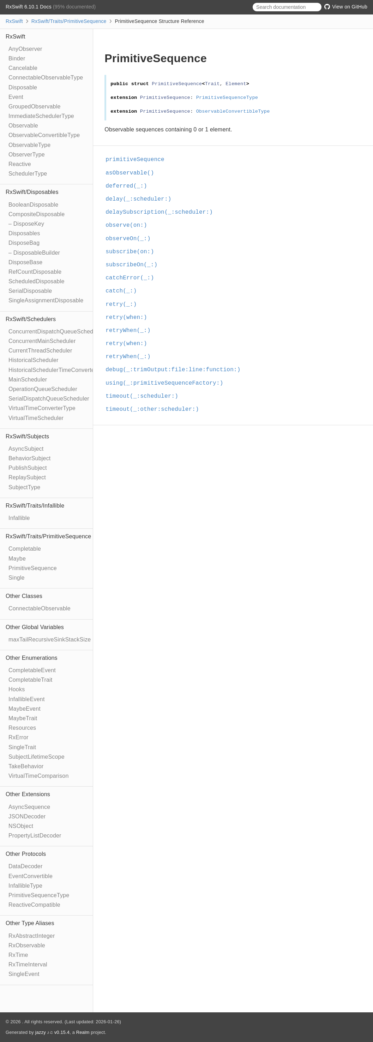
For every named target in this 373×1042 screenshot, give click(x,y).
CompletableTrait (30, 680)
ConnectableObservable (39, 608)
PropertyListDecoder (34, 836)
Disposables (24, 233)
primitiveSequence (138, 159)
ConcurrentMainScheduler (42, 341)
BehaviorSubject (29, 458)
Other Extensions (28, 794)
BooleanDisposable (33, 205)
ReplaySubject (27, 477)
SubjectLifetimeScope (36, 757)
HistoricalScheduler (33, 360)
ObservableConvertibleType (44, 135)
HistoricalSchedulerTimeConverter (52, 370)
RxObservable (26, 945)
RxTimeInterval (27, 964)
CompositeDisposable (36, 214)
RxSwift (14, 21)
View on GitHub (345, 7)
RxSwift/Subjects (27, 436)
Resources (22, 728)
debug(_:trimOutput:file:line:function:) (176, 370)
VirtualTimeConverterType (42, 408)
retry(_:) (124, 304)
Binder (16, 58)
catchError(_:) (133, 278)
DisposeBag (24, 243)
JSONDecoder (27, 816)
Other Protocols (26, 854)
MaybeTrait (22, 718)
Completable (24, 549)
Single (16, 578)
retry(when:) (129, 317)
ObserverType (26, 155)
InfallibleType (25, 886)
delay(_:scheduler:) (141, 199)
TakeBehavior (25, 766)
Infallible (19, 518)
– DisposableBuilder (34, 253)
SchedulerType (27, 174)
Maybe (17, 559)
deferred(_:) (129, 186)
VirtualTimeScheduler (36, 418)
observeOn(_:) (131, 239)
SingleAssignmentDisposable (45, 300)
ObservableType (29, 145)
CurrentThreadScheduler (40, 351)
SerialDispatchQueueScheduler (48, 399)
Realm (83, 1032)
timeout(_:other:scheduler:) (155, 409)
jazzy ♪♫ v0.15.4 (52, 1032)
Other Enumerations (32, 658)
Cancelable (22, 68)
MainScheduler (27, 380)
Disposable (22, 87)
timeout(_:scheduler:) (145, 396)
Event (15, 97)
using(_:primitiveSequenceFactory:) (167, 383)
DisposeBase (25, 262)
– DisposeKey (26, 224)
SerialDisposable (30, 291)
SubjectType (24, 487)
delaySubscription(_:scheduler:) (162, 212)
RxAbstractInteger (31, 936)
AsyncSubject (25, 449)
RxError (18, 737)
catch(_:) (124, 291)
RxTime (18, 955)
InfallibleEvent (26, 699)
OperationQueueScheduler (42, 389)
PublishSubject (27, 468)
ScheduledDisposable (36, 281)
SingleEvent (24, 974)
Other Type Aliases (30, 923)
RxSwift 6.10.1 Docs (29, 7)
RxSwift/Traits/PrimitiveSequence (69, 21)
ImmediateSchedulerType (41, 116)
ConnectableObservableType (45, 78)
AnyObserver (25, 49)
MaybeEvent (24, 709)
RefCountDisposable (34, 272)
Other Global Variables (35, 627)
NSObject (20, 826)
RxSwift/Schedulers (31, 319)
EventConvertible (30, 876)
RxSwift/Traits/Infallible (35, 506)
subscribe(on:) (133, 252)
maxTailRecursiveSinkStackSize (49, 640)
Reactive (19, 164)
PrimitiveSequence (32, 568)
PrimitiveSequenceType (38, 895)
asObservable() (133, 173)
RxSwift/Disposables (32, 192)
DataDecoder (25, 866)
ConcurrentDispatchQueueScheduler (55, 331)
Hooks (16, 689)
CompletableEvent (32, 670)
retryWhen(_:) (131, 330)
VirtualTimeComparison (38, 776)
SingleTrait (22, 747)
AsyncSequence (29, 807)
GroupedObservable (34, 106)
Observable (23, 126)
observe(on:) (129, 225)
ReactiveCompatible (34, 905)
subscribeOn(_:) (134, 265)
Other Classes (24, 596)
